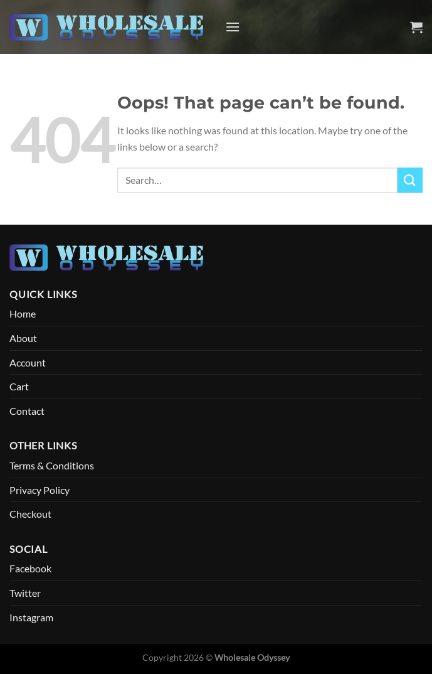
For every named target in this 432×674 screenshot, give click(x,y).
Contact (27, 411)
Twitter (25, 593)
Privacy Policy (39, 490)
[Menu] (232, 26)
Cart (19, 386)
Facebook (30, 568)
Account (27, 362)
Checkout (30, 514)
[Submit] (410, 180)
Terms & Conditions (51, 465)
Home (22, 313)
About (23, 338)
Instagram (31, 617)
